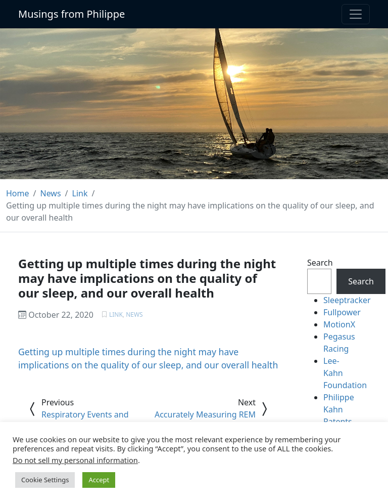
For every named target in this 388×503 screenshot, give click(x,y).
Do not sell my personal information (75, 460)
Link (116, 314)
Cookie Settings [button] (45, 479)
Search (320, 262)
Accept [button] (98, 479)
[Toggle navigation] (356, 14)
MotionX (339, 324)
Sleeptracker (347, 300)
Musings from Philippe (71, 14)
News (134, 314)
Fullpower (342, 312)
